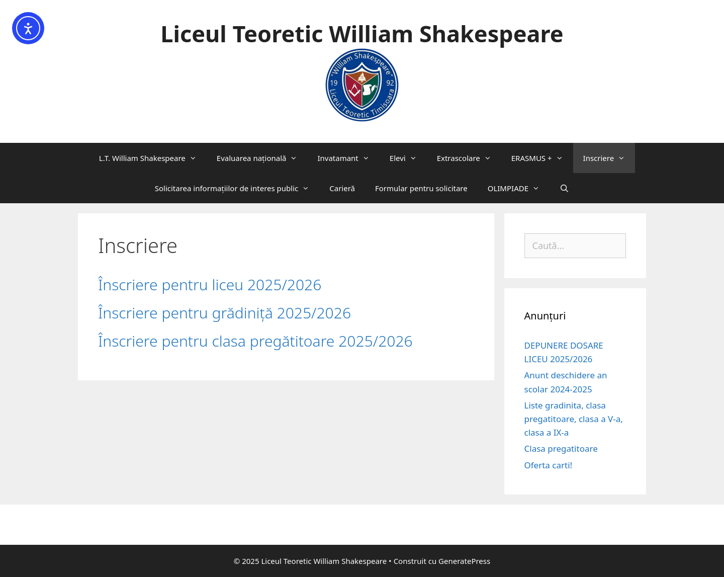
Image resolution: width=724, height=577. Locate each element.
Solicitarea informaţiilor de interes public (237, 188)
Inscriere (609, 158)
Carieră (342, 188)
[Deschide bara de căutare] (564, 188)
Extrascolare (469, 158)
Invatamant (348, 158)
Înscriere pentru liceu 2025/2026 (209, 284)
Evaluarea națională (262, 158)
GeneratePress (464, 561)
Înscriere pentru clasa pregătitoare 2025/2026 (255, 341)
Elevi (408, 158)
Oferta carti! (548, 465)
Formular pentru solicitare (421, 188)
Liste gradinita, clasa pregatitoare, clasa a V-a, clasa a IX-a (573, 418)
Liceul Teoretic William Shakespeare (361, 33)
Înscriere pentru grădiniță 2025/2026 (224, 312)
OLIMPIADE (519, 188)
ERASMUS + (542, 158)
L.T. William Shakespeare (153, 158)
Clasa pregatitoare (561, 448)
